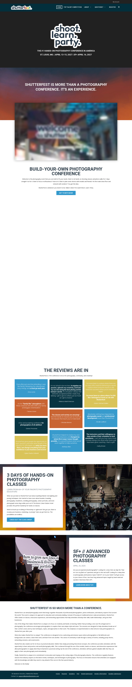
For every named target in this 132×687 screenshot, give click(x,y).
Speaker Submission (114, 681)
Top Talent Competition (73, 7)
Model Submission (86, 681)
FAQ (78, 681)
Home (59, 7)
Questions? (101, 7)
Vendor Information (100, 681)
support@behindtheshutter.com (29, 684)
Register (112, 7)
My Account (116, 2)
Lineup (88, 7)
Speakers (72, 681)
